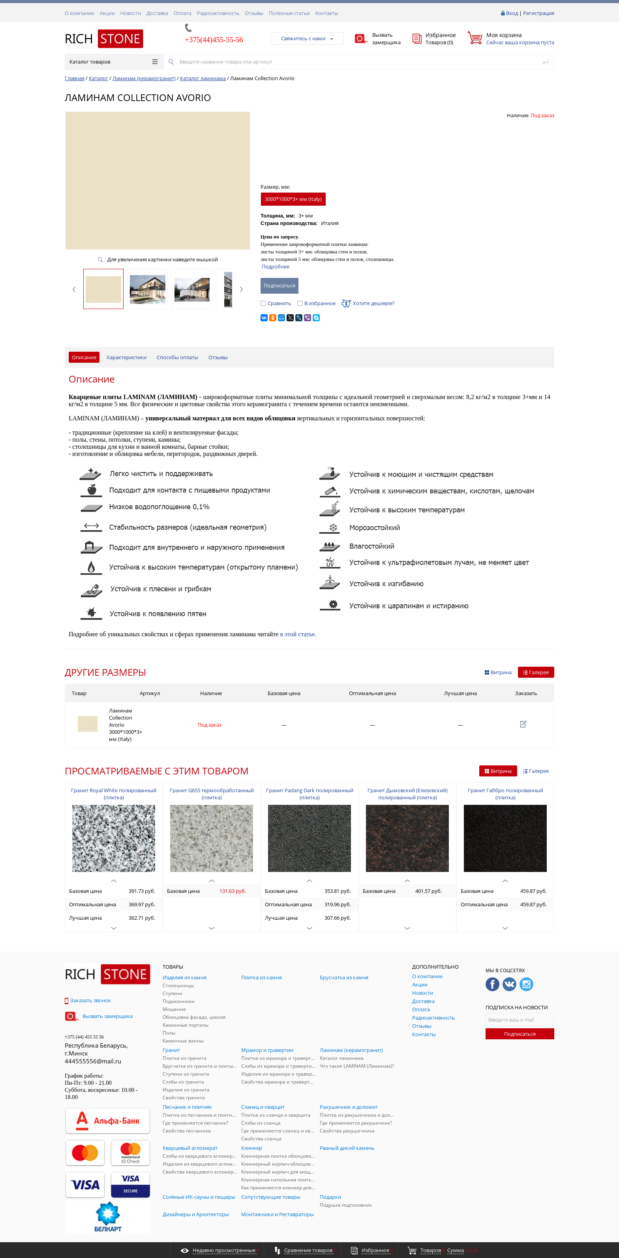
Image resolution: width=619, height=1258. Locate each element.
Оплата (182, 13)
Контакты (326, 13)
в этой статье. (298, 634)
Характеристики (126, 357)
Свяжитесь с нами (307, 38)
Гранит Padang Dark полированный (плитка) (309, 776)
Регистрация (538, 13)
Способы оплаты (177, 357)
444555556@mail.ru (93, 1043)
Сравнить (276, 303)
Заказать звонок (88, 982)
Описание (84, 357)
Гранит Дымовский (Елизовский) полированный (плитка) (408, 776)
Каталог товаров (113, 61)
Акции (107, 13)
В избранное (316, 303)
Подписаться (520, 1015)
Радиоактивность (218, 13)
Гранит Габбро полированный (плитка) (505, 776)
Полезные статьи (289, 13)
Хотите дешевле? (368, 303)
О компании (79, 13)
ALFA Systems (540, 1235)
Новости (130, 13)
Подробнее (275, 266)
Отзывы (254, 13)
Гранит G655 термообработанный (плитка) (212, 776)
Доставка (157, 13)
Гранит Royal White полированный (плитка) (113, 776)
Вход (512, 13)
